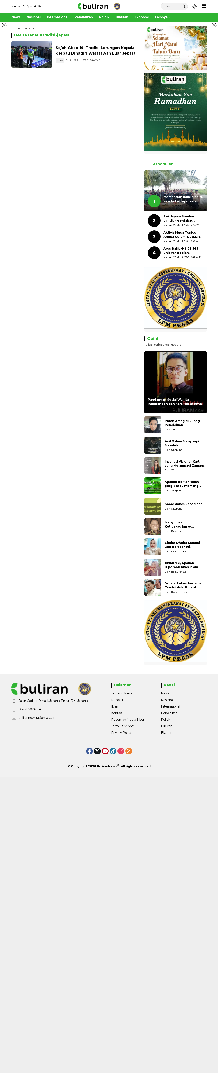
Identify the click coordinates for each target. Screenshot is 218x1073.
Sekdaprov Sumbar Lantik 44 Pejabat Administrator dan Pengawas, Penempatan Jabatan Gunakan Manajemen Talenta (183, 218)
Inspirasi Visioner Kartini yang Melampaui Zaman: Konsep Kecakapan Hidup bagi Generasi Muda (185, 464)
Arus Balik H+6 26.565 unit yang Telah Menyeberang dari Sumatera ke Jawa (181, 251)
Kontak (116, 713)
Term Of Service (123, 726)
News (60, 60)
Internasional (170, 706)
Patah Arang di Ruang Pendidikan (182, 423)
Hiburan (166, 726)
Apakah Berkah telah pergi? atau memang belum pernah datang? (183, 484)
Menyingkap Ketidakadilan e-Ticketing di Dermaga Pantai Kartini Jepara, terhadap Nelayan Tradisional (182, 525)
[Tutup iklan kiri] (4, 25)
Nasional (167, 700)
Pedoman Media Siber (127, 719)
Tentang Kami (121, 693)
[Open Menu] (204, 6)
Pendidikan (169, 713)
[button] (183, 6)
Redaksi (117, 700)
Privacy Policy (121, 733)
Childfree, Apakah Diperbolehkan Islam (181, 565)
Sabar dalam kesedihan (184, 504)
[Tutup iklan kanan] (214, 25)
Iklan (114, 706)
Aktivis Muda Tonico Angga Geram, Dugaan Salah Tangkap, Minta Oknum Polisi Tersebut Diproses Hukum (182, 235)
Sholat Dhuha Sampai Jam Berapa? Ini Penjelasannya (182, 545)
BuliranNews (107, 766)
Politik (165, 719)
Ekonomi (167, 733)
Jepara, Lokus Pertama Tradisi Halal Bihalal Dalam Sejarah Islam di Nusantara (183, 585)
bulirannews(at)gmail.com (38, 718)
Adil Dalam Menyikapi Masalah (182, 443)
